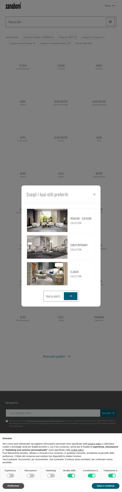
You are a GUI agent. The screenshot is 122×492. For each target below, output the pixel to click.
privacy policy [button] (95, 443)
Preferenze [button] (13, 486)
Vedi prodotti (61, 296)
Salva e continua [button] (105, 486)
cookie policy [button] (77, 450)
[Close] (94, 194)
